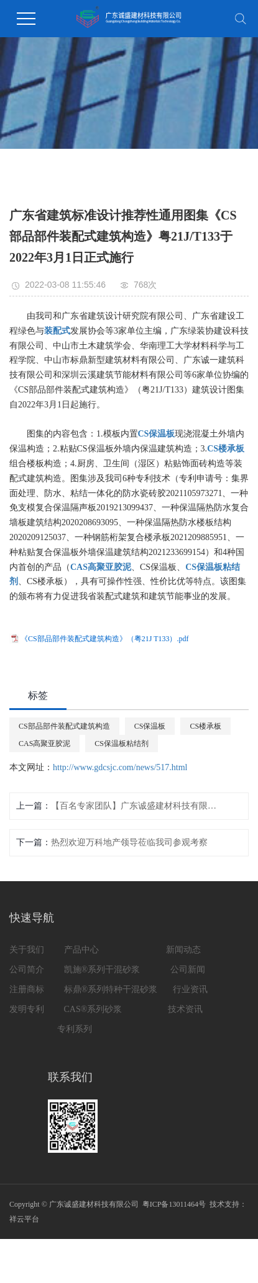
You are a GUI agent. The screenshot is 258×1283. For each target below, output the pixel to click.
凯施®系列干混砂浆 (102, 969)
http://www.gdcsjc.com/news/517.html (120, 767)
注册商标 (26, 989)
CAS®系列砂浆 (94, 1009)
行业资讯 (190, 989)
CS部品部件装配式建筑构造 (64, 726)
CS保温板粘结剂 (121, 743)
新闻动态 (183, 949)
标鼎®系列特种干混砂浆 (111, 989)
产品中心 (81, 949)
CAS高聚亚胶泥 (44, 743)
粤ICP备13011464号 (174, 1204)
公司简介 (28, 969)
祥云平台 (24, 1219)
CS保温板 (150, 726)
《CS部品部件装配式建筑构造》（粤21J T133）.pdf (104, 638)
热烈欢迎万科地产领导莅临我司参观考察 (129, 842)
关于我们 (26, 949)
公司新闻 (189, 969)
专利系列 (74, 1029)
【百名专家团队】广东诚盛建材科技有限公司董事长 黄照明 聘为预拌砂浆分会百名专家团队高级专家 (135, 805)
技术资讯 (185, 1009)
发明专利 (28, 1009)
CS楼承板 (205, 726)
